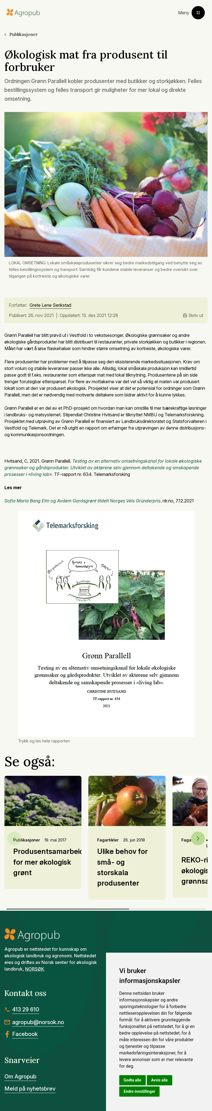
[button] (198, 838)
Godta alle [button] (132, 1080)
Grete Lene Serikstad (50, 305)
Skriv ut (193, 315)
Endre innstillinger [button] (139, 1091)
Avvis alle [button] (159, 1080)
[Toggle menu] (191, 13)
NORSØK (34, 969)
